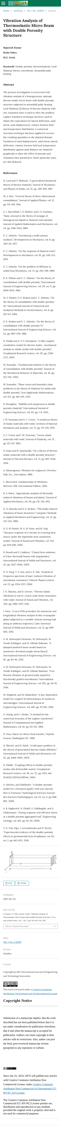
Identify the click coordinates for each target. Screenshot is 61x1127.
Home (6, 10)
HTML (23, 883)
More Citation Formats (17, 926)
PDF (10, 883)
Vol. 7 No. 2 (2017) (35, 10)
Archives (18, 10)
